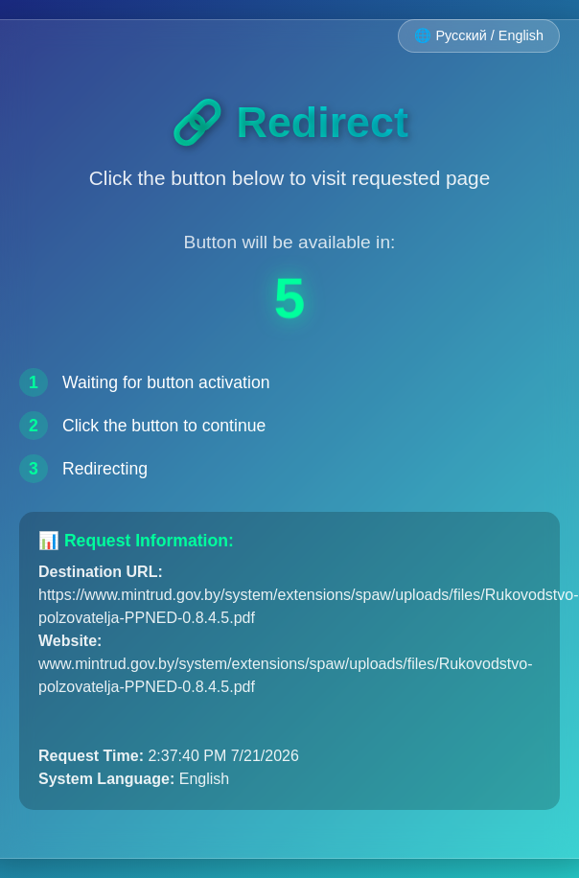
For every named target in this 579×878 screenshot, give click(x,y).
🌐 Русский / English (479, 35)
